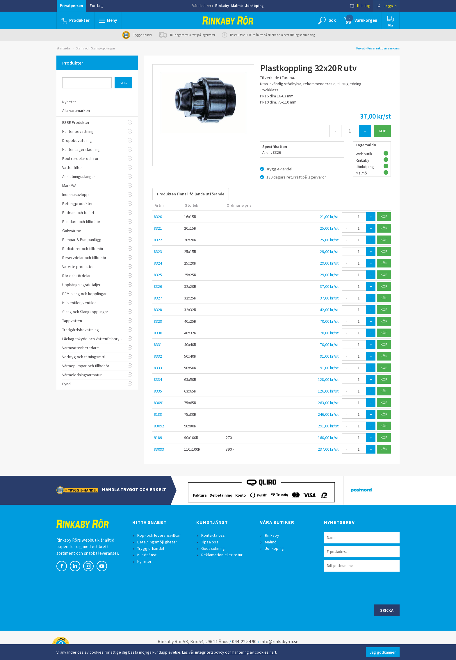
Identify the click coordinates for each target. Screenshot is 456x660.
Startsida (63, 48)
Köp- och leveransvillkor (159, 535)
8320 (158, 216)
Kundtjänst (147, 554)
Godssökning (213, 548)
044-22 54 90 (244, 641)
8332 (158, 356)
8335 (158, 391)
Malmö (237, 5)
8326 (158, 286)
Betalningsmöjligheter (157, 542)
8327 (158, 298)
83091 (159, 402)
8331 (158, 344)
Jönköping (254, 5)
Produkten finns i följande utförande (190, 194)
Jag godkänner (383, 652)
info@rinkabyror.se (279, 641)
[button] (108, 20)
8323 (158, 251)
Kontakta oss (213, 535)
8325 (158, 274)
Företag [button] (96, 5)
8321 (158, 228)
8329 (158, 321)
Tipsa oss (210, 542)
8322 (158, 239)
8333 (158, 367)
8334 (158, 379)
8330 (158, 333)
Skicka (386, 610)
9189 (158, 437)
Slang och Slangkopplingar (95, 48)
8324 (158, 263)
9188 (158, 414)
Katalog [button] (358, 5)
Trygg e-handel (151, 548)
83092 (159, 426)
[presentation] (368, 587)
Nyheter (145, 561)
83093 (159, 449)
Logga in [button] (385, 5)
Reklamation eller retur (222, 554)
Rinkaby (222, 5)
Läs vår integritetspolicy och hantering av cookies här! (229, 652)
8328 (158, 309)
